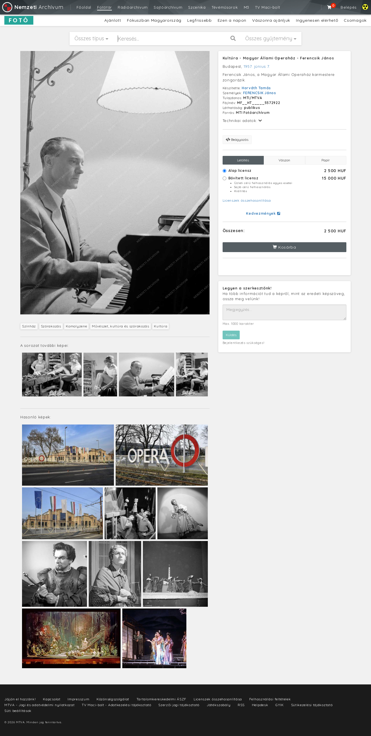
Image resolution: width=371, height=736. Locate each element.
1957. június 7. (257, 66)
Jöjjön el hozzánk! (20, 699)
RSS (241, 705)
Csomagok (355, 20)
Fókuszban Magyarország (154, 20)
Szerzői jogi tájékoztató (178, 705)
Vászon (284, 160)
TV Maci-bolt (267, 7)
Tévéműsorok (225, 7)
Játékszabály (218, 705)
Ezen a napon (232, 20)
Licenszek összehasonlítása (247, 200)
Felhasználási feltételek (270, 699)
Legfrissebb (199, 20)
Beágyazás (237, 139)
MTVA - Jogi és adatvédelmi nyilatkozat (39, 705)
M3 (246, 7)
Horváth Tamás (256, 88)
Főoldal (84, 7)
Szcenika (197, 7)
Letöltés (243, 160)
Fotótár (104, 7)
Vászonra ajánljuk (271, 20)
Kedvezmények (263, 213)
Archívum (32, 7)
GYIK (279, 705)
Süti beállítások (18, 710)
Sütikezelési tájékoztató (312, 705)
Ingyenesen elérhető (317, 20)
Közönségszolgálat (113, 699)
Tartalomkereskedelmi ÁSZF (162, 699)
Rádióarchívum (133, 7)
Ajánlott (112, 20)
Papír (325, 160)
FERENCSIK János (259, 93)
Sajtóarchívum (168, 7)
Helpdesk (260, 705)
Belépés (349, 7)
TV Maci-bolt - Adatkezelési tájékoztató (116, 705)
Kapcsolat (51, 699)
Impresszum (78, 699)
